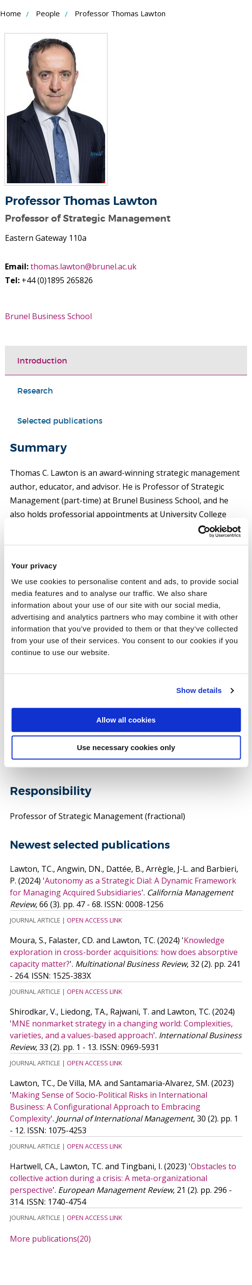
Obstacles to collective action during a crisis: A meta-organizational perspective (123, 1178)
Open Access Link (94, 920)
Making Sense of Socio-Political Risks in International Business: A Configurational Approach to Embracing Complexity (108, 1106)
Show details (199, 690)
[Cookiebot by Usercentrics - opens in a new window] (198, 531)
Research (35, 390)
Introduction (42, 360)
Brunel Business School (48, 316)
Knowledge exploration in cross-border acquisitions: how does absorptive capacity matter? (124, 952)
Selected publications (60, 421)
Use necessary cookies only (126, 747)
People (48, 13)
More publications (50, 1238)
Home (10, 13)
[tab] (126, 360)
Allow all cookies (126, 720)
